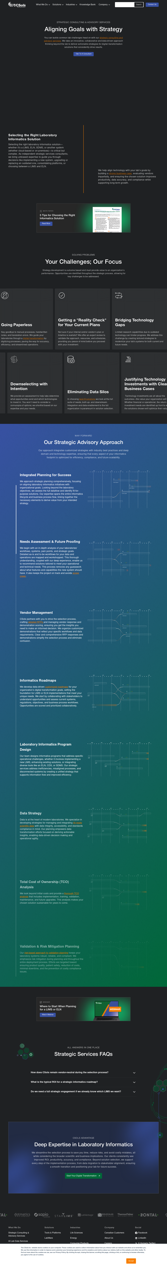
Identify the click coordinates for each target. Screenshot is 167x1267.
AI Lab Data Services (18, 1241)
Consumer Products (79, 1243)
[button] (42, 4)
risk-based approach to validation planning (46, 953)
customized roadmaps (56, 687)
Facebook (142, 1233)
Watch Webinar (47, 1015)
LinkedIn (142, 1238)
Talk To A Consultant (83, 54)
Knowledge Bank (88, 5)
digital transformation (33, 338)
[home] (17, 5)
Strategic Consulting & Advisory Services (18, 1234)
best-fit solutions (87, 399)
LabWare (48, 1238)
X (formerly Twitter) (147, 1243)
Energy (73, 1238)
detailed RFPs (36, 622)
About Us (109, 1238)
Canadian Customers (114, 1233)
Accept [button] (131, 1261)
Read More (46, 224)
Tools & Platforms (52, 1233)
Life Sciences (76, 1233)
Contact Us (152, 4)
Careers (108, 1243)
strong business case (120, 174)
